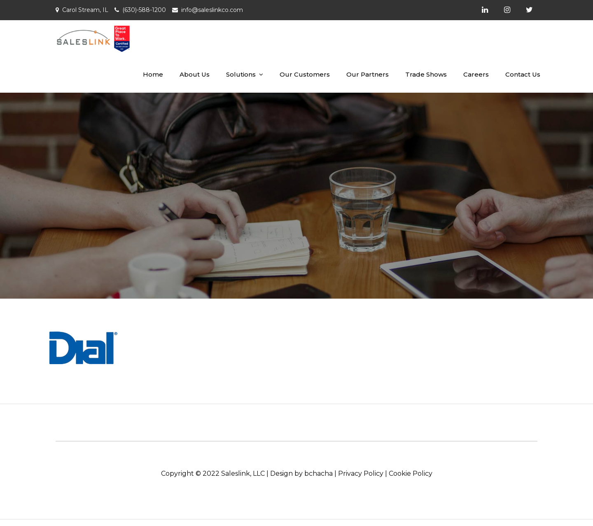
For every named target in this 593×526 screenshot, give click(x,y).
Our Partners (367, 74)
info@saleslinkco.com (212, 10)
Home (153, 74)
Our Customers (305, 74)
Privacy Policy (360, 473)
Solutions (241, 74)
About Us (195, 74)
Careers (476, 74)
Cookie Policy (410, 473)
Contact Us (522, 74)
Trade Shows (426, 74)
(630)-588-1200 (144, 10)
